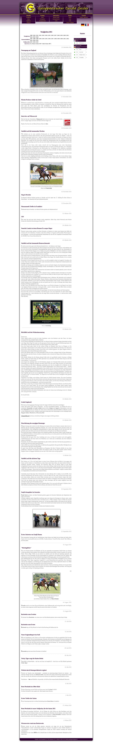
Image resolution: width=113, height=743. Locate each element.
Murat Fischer (54, 598)
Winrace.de (39, 119)
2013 (43, 35)
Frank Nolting (48, 325)
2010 (34, 35)
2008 (34, 38)
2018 (58, 35)
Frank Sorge (49, 188)
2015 (49, 35)
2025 (37, 40)
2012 (40, 35)
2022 (31, 37)
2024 (37, 37)
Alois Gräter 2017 (46, 43)
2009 (31, 35)
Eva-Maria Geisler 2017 (36, 43)
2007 (31, 38)
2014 (46, 35)
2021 (67, 35)
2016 (52, 35)
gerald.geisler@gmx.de (73, 739)
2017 (55, 35)
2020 (64, 35)
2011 (37, 35)
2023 (34, 37)
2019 (61, 35)
